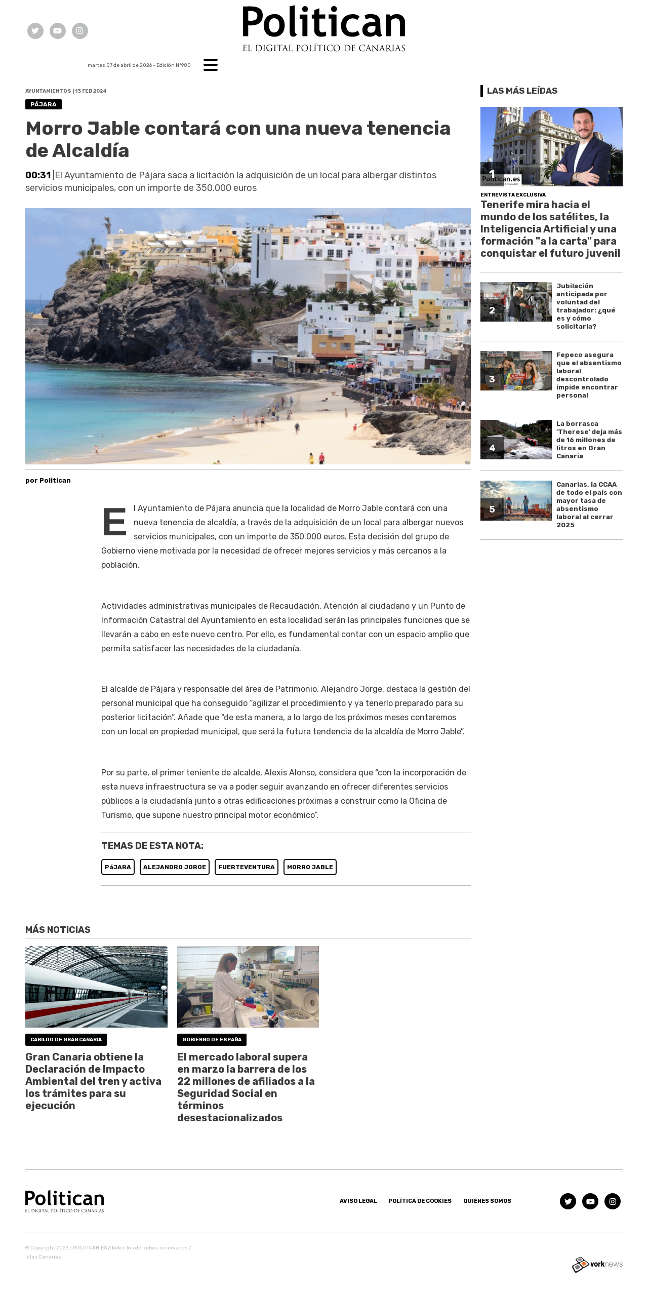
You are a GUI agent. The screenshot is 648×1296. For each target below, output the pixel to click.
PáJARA (118, 867)
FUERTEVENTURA (246, 867)
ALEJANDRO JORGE (174, 867)
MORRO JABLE (310, 867)
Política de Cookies (420, 1201)
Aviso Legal (358, 1201)
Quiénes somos (487, 1201)
